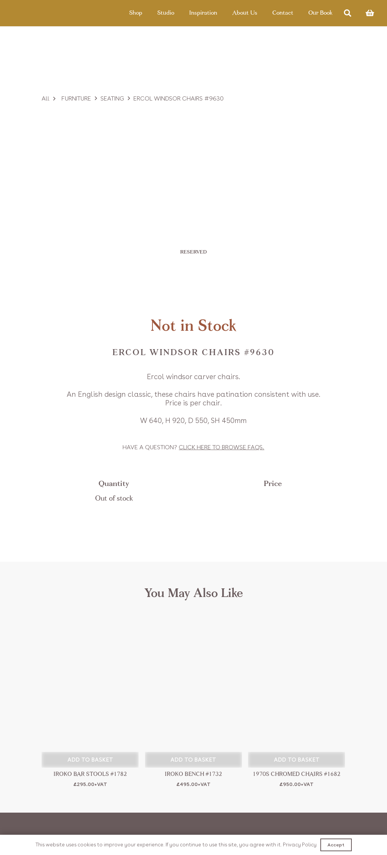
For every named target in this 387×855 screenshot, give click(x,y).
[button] (90, 760)
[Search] (348, 13)
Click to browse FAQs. (221, 447)
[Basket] (370, 13)
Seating (112, 98)
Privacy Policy (300, 845)
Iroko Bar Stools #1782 (90, 774)
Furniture (76, 98)
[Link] (45, 13)
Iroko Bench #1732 (193, 774)
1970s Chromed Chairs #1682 (297, 774)
